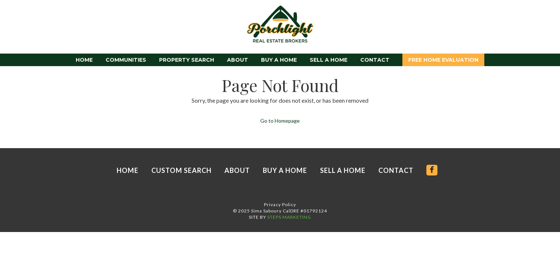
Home (84, 60)
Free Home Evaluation (443, 60)
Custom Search (181, 170)
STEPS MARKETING (289, 217)
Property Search (186, 60)
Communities (126, 60)
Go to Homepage (280, 120)
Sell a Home (328, 60)
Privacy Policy (280, 204)
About (237, 60)
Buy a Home (279, 60)
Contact (374, 60)
